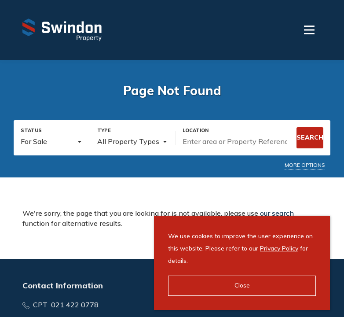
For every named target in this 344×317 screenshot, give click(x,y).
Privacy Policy (279, 248)
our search (277, 213)
